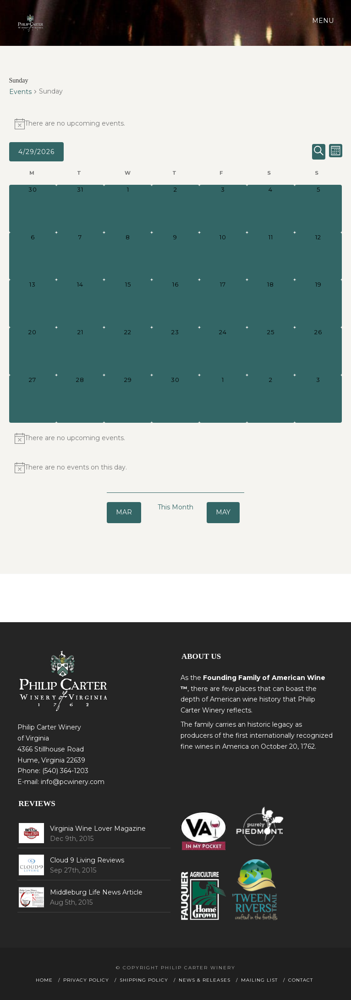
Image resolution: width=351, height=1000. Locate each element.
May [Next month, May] (223, 512)
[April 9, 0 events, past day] (175, 256)
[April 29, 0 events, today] (128, 399)
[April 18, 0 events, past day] (271, 303)
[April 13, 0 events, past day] (33, 303)
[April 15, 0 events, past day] (128, 303)
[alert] (175, 124)
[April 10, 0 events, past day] (223, 256)
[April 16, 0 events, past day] (175, 303)
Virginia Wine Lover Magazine (98, 828)
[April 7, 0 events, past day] (80, 256)
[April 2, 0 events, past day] (175, 208)
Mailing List (259, 980)
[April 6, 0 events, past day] (33, 256)
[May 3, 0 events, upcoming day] (318, 399)
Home (44, 980)
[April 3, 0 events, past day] (223, 208)
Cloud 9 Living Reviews (87, 860)
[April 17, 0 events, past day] (223, 303)
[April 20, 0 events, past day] (33, 351)
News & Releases (204, 980)
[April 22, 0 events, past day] (128, 351)
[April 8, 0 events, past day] (128, 256)
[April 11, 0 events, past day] (271, 256)
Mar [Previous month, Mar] (124, 512)
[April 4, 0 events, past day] (271, 208)
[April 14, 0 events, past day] (80, 303)
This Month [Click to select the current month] (175, 507)
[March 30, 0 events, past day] (33, 208)
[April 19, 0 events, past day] (318, 303)
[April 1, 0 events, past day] (128, 208)
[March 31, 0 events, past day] (80, 208)
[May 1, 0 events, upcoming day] (223, 399)
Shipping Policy (144, 980)
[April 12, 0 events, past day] (318, 256)
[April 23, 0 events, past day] (175, 351)
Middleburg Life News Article (96, 892)
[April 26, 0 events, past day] (318, 351)
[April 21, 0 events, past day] (80, 351)
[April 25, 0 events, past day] (271, 351)
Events (20, 92)
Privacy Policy (86, 980)
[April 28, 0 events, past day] (80, 399)
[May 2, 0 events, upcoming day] (271, 399)
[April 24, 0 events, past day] (223, 351)
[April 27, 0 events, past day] (33, 399)
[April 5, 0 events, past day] (318, 208)
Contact (300, 980)
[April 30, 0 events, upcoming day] (175, 399)
